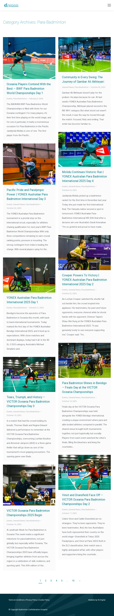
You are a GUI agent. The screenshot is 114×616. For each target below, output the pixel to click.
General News (68, 87)
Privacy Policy (31, 600)
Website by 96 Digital (96, 600)
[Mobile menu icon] (109, 5)
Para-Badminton (20, 98)
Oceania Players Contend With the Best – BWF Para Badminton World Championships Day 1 (29, 88)
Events (9, 98)
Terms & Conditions (17, 600)
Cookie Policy (44, 600)
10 (73, 580)
